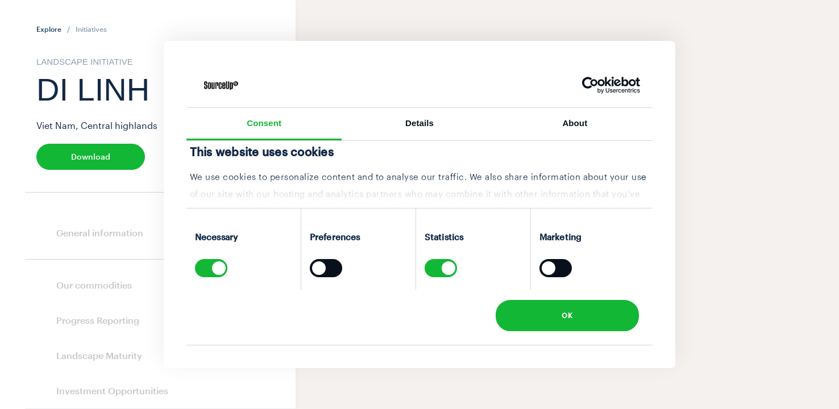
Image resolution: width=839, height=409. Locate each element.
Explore (48, 29)
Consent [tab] (264, 123)
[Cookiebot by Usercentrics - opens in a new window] (590, 85)
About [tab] (574, 123)
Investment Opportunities (112, 390)
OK (567, 315)
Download (90, 157)
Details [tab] (419, 123)
